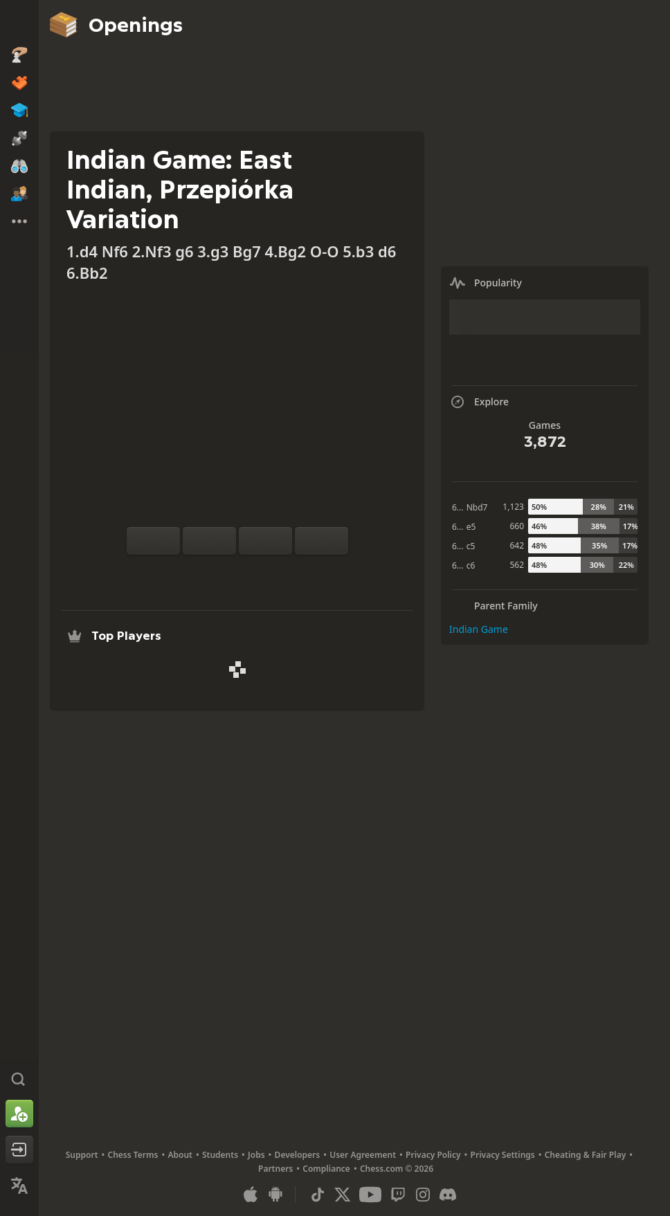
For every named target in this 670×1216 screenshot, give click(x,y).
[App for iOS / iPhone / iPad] (250, 1194)
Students (220, 1155)
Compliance (326, 1168)
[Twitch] (398, 1194)
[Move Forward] (321, 541)
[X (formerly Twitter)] (342, 1194)
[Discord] (448, 1194)
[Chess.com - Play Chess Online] (19, 24)
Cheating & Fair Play (585, 1155)
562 (516, 565)
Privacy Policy (433, 1155)
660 (516, 526)
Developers (297, 1155)
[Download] (259, 571)
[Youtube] (370, 1194)
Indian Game (478, 629)
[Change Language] (19, 1185)
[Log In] (19, 1149)
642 (516, 545)
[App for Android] (275, 1194)
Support (82, 1155)
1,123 (513, 507)
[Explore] (237, 571)
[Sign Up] (19, 1113)
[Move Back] (265, 541)
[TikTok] (317, 1194)
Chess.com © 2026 (396, 1168)
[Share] (282, 571)
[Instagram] (423, 1194)
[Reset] (209, 541)
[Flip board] (153, 541)
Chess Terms (133, 1155)
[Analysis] (215, 571)
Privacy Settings (503, 1155)
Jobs (256, 1155)
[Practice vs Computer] (193, 571)
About (180, 1155)
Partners (275, 1168)
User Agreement (362, 1155)
